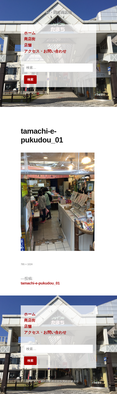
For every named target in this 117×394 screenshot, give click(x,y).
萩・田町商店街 (58, 12)
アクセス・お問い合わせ (45, 51)
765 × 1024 (27, 264)
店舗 (28, 45)
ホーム (30, 33)
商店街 (29, 39)
